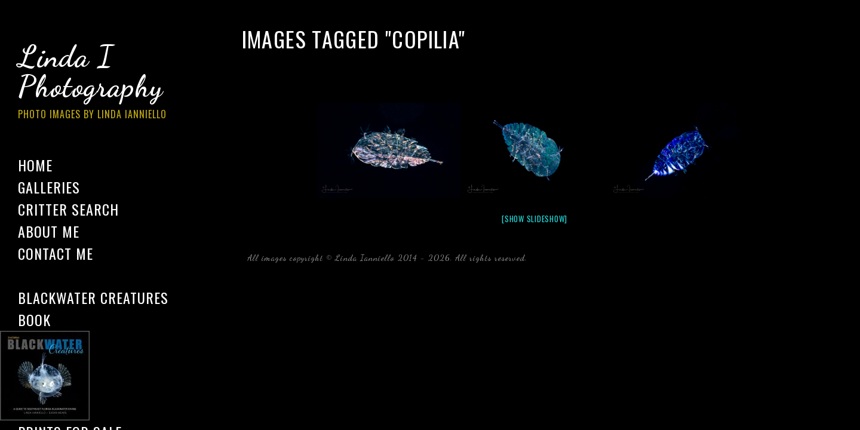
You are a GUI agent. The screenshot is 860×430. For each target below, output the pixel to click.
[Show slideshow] (534, 219)
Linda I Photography (101, 83)
